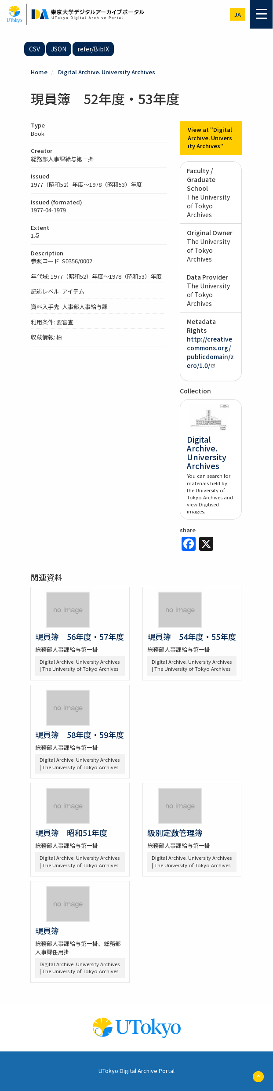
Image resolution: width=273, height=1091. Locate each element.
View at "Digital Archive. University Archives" (210, 137)
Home (39, 72)
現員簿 (47, 930)
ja (237, 14)
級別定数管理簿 (175, 832)
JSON (58, 48)
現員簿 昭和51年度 (71, 832)
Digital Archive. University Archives (106, 72)
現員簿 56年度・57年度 (79, 636)
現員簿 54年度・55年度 (191, 636)
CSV (34, 48)
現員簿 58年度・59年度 (79, 734)
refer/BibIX (93, 48)
